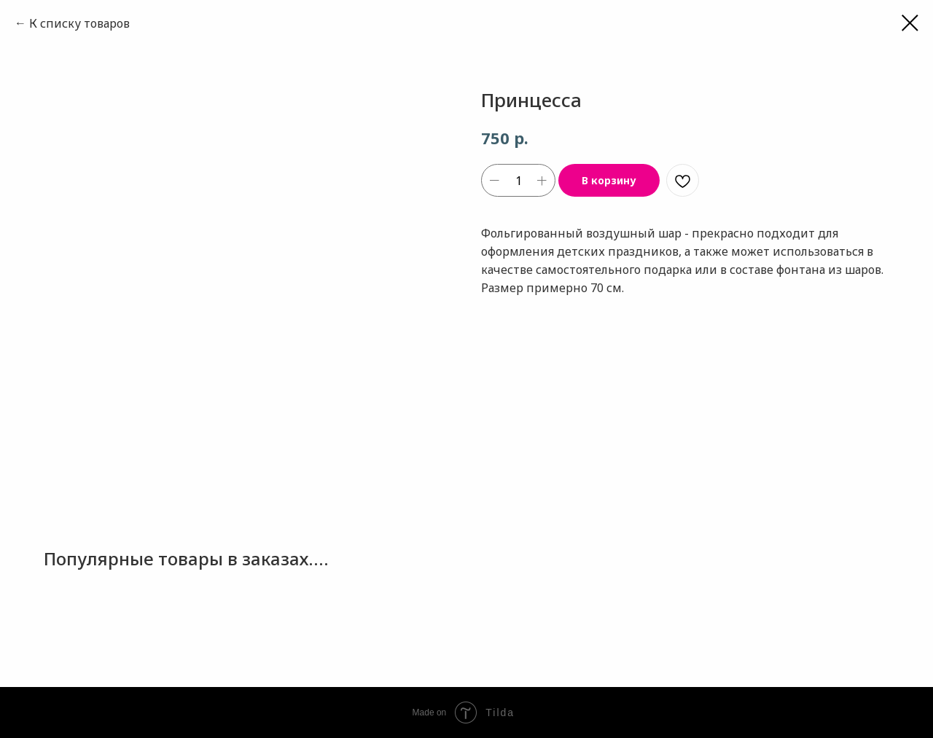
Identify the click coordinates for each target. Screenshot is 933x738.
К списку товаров (79, 23)
